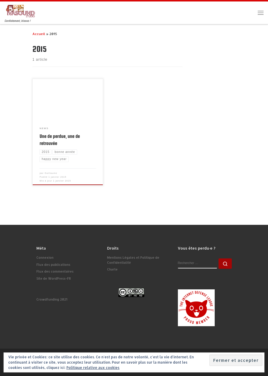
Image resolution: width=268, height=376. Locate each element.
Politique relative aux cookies (92, 367)
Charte (112, 269)
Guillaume (50, 173)
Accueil (38, 34)
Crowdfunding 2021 (52, 299)
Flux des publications (53, 265)
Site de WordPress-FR (54, 278)
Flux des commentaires (55, 271)
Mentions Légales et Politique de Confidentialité (133, 260)
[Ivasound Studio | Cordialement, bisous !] (20, 10)
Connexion (45, 257)
